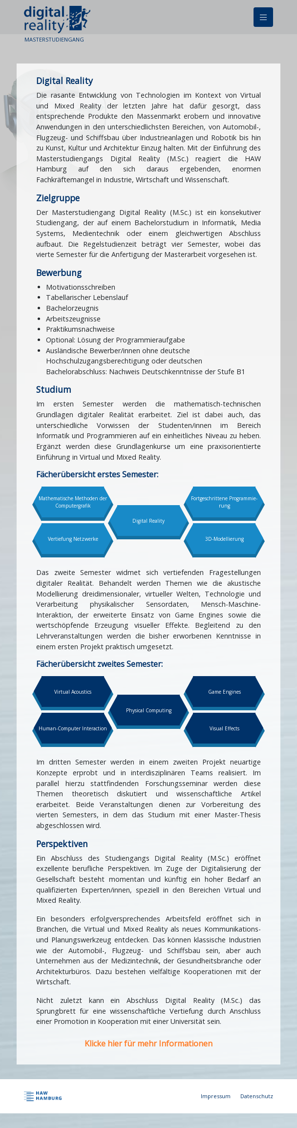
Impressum (216, 1096)
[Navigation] (263, 17)
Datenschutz (256, 1096)
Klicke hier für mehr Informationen (148, 1043)
